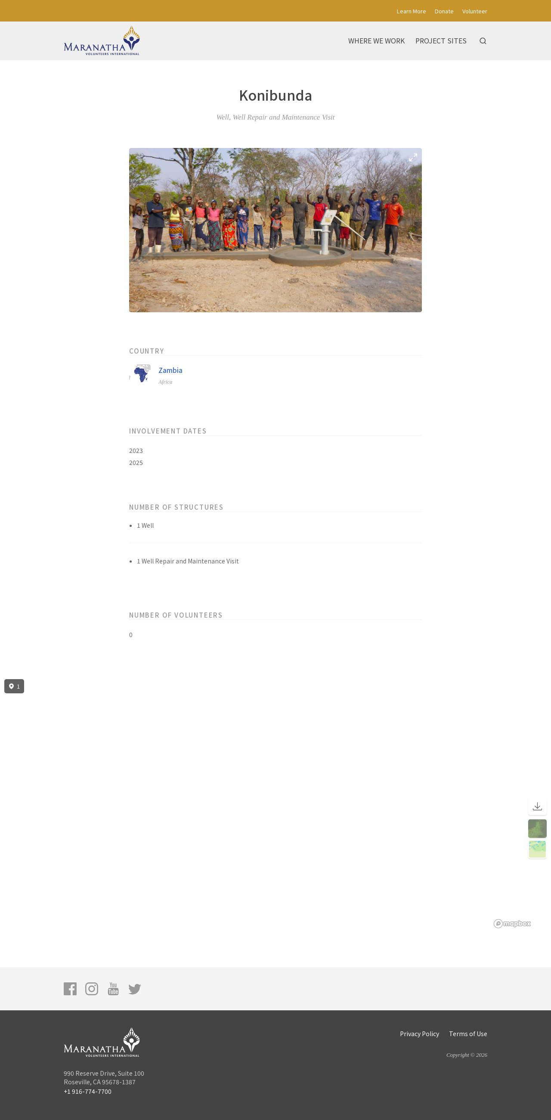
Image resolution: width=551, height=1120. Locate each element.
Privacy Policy (419, 1033)
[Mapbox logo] (512, 924)
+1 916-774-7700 (87, 1091)
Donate (444, 11)
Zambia (170, 370)
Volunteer (474, 11)
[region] (275, 804)
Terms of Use (468, 1033)
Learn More (411, 11)
